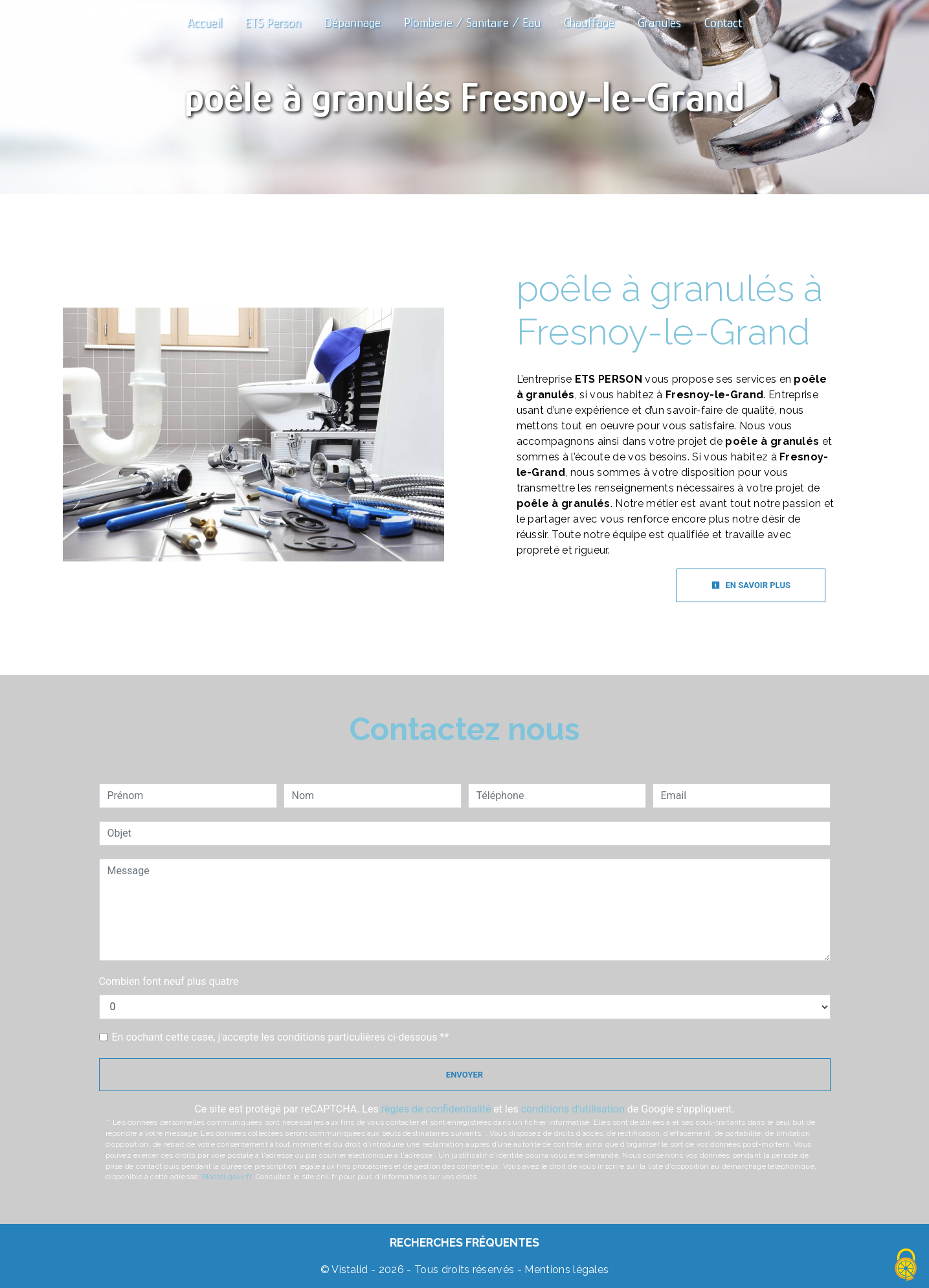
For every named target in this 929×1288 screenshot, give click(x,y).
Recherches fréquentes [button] (464, 1242)
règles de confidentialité (436, 1109)
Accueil (204, 23)
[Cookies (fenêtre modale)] (906, 1265)
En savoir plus (750, 585)
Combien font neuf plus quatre (169, 981)
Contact (723, 23)
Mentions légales (565, 1269)
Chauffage (589, 23)
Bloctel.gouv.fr (226, 1176)
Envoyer (464, 1074)
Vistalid (349, 1269)
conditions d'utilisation (573, 1109)
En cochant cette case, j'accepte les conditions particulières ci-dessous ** (280, 1037)
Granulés (659, 23)
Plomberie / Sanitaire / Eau (472, 23)
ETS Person (273, 23)
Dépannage (352, 23)
